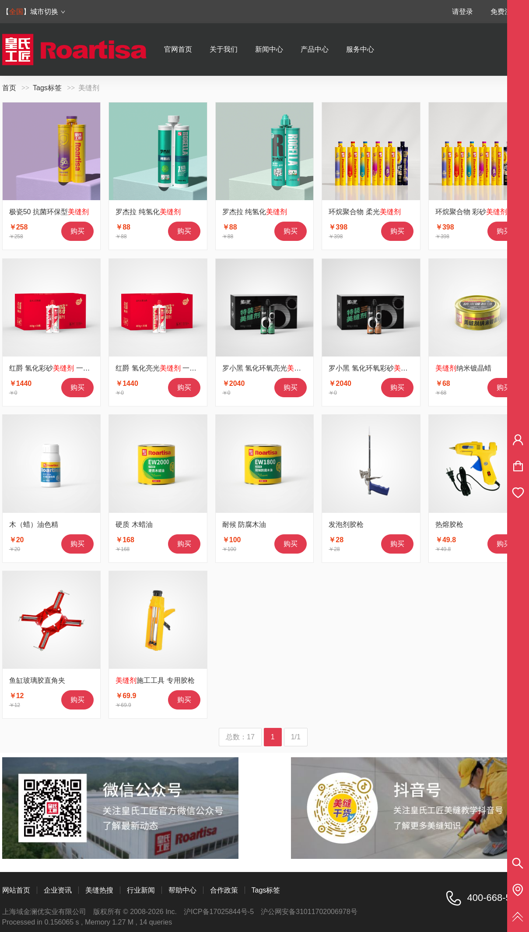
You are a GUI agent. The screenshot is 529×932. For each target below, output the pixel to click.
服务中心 (360, 49)
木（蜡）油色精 (33, 524)
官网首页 (178, 49)
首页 (9, 88)
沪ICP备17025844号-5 (219, 911)
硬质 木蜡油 (134, 524)
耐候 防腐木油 (244, 524)
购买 (77, 231)
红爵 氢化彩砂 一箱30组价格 (64, 368)
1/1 (296, 737)
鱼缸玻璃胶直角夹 (37, 680)
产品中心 (315, 49)
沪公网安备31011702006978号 (309, 911)
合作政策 (224, 890)
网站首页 (16, 890)
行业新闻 (141, 890)
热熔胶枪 (449, 524)
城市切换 (48, 11)
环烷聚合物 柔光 (364, 211)
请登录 (462, 11)
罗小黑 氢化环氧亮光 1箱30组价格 (286, 368)
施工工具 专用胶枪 (155, 680)
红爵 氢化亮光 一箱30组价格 (170, 368)
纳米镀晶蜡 (463, 368)
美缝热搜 (99, 890)
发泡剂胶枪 (346, 524)
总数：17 (240, 737)
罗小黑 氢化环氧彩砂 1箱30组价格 (392, 368)
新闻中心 (269, 49)
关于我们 (224, 49)
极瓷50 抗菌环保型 (49, 211)
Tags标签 (47, 88)
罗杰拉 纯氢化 (148, 211)
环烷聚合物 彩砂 (471, 211)
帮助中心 (182, 890)
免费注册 (504, 11)
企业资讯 (58, 890)
